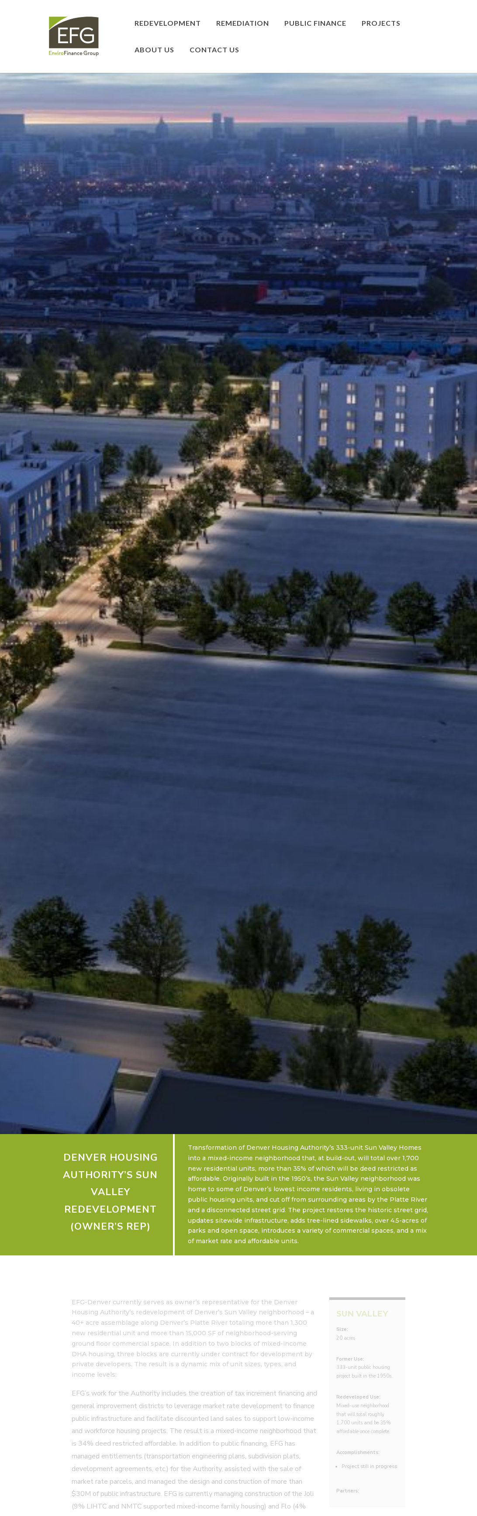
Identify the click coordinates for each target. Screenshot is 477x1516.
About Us (154, 50)
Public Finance (315, 23)
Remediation (242, 23)
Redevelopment (168, 23)
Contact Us (214, 50)
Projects (381, 23)
